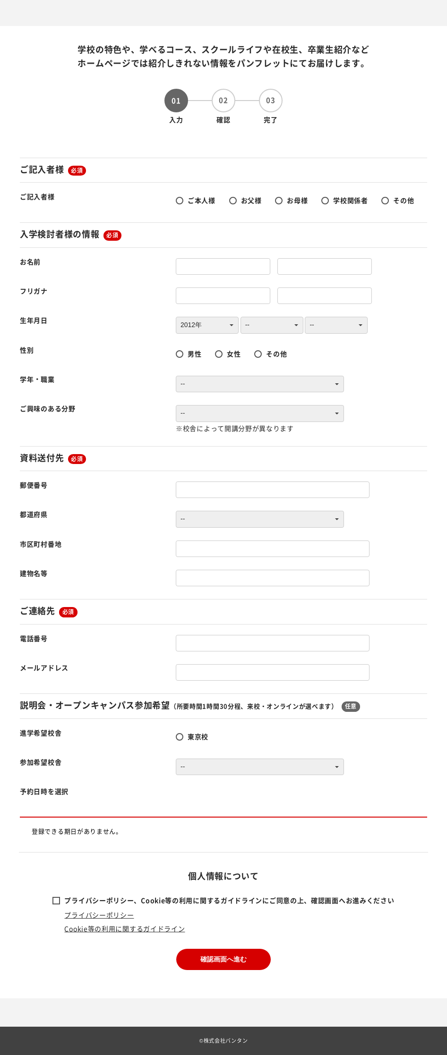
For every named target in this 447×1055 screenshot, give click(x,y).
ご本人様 (201, 200)
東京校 (198, 736)
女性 (234, 353)
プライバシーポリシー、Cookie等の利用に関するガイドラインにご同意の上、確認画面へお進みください (229, 900)
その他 (403, 200)
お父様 (251, 200)
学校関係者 (350, 200)
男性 (194, 353)
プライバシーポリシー (99, 915)
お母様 (297, 200)
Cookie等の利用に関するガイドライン (124, 928)
